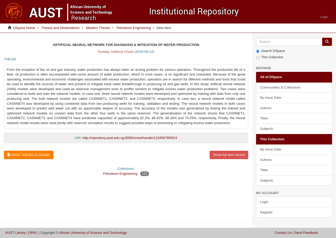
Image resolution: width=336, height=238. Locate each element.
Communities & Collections (280, 87)
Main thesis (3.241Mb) (28, 155)
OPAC (33, 233)
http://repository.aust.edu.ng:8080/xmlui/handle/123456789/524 (130, 138)
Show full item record (229, 155)
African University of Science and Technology (93, 233)
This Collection (269, 57)
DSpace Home (24, 28)
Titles (264, 118)
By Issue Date (270, 98)
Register (266, 212)
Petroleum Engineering (133, 28)
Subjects (266, 129)
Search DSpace (270, 51)
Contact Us (283, 233)
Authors (266, 108)
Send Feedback (306, 233)
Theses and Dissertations (60, 28)
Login (264, 202)
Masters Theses (98, 28)
